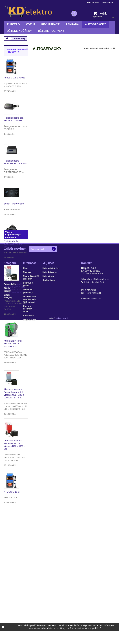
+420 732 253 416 (94, 571)
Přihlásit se (107, 2)
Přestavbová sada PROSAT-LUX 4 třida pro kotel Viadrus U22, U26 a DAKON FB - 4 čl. (15, 289)
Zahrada (72, 24)
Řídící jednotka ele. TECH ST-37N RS (14, 119)
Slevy (25, 557)
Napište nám (93, 2)
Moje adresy (48, 565)
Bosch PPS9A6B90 (14, 203)
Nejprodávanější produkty (17, 50)
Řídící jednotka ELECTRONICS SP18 (15, 162)
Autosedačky (95, 24)
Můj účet (48, 552)
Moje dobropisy (49, 561)
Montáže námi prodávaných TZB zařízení (29, 588)
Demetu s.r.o (88, 557)
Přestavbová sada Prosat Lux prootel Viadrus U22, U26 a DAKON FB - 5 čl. (14, 393)
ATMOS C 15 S (12, 491)
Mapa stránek (29, 609)
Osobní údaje (48, 569)
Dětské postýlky (51, 30)
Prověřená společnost (91, 588)
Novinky (27, 561)
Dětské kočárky (19, 30)
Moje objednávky (50, 557)
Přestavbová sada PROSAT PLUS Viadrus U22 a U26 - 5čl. (14, 444)
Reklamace (28, 605)
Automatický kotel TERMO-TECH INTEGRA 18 (13, 343)
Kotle (30, 24)
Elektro (13, 24)
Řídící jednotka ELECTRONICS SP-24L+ (14, 244)
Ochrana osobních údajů (27, 598)
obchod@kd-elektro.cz (96, 568)
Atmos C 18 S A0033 (14, 77)
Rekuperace (50, 24)
